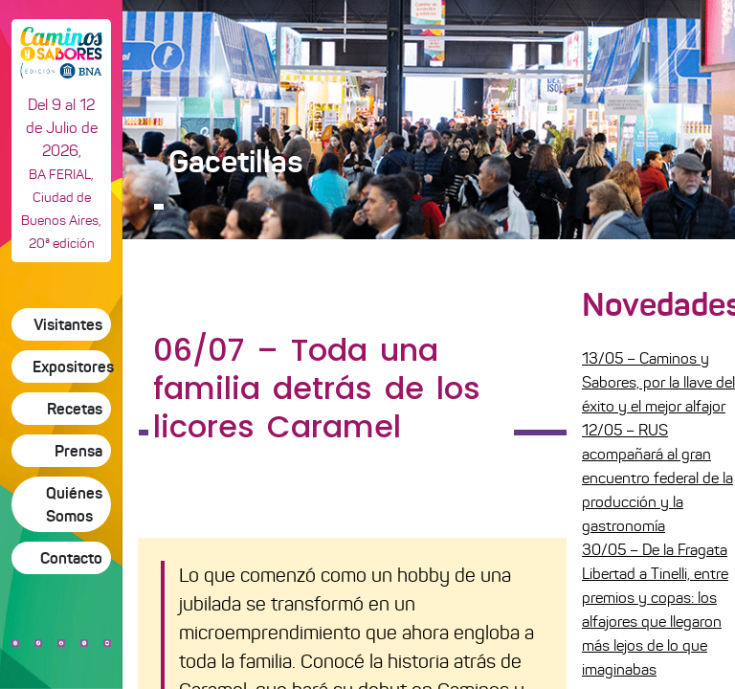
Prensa (78, 450)
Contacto (71, 557)
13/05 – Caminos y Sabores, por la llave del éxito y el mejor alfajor (658, 382)
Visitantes (67, 324)
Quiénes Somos (74, 504)
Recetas (74, 408)
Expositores (72, 366)
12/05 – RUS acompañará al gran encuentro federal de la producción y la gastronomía (657, 478)
